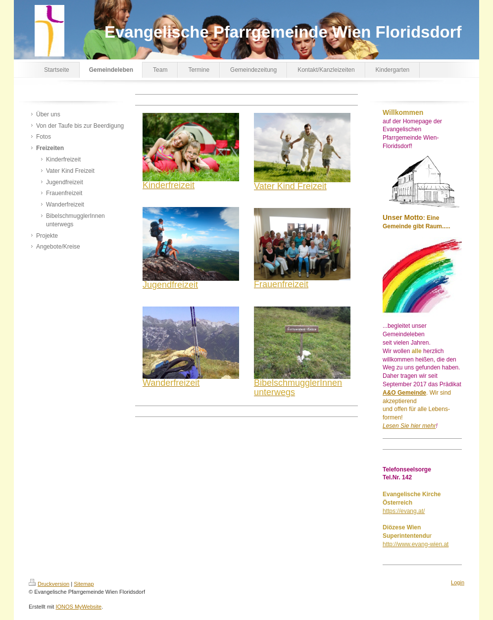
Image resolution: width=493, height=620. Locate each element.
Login (457, 582)
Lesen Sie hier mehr (409, 425)
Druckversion (49, 584)
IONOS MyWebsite (78, 607)
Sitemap (84, 584)
